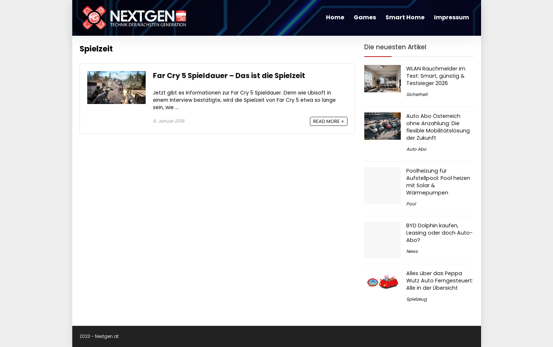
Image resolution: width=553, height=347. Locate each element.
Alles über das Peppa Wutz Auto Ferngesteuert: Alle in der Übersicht (439, 281)
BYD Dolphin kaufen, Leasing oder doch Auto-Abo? (439, 233)
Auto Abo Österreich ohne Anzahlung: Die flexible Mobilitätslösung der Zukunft (438, 127)
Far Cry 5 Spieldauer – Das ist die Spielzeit (229, 76)
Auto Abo (416, 149)
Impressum (451, 17)
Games (365, 17)
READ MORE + (328, 121)
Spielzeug (416, 299)
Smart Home (405, 17)
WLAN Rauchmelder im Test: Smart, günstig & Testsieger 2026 (435, 76)
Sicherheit (416, 94)
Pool (411, 204)
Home (335, 17)
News (412, 251)
